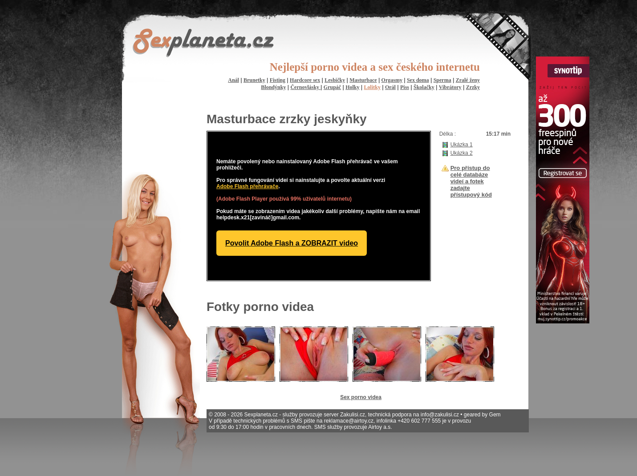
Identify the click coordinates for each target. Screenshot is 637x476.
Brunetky (254, 80)
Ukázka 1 (461, 144)
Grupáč (332, 87)
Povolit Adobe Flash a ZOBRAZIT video (291, 243)
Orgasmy (391, 80)
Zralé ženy (468, 80)
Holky (352, 87)
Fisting (277, 80)
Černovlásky (305, 87)
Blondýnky (273, 87)
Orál (390, 87)
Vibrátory (450, 87)
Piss (404, 87)
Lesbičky (335, 80)
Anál (233, 80)
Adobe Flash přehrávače (247, 186)
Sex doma (418, 80)
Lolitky (372, 87)
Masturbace (363, 80)
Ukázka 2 (461, 153)
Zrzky (473, 87)
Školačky (424, 87)
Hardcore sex (305, 80)
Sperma (442, 80)
